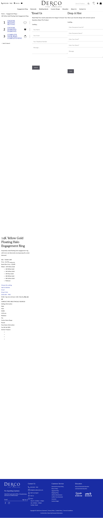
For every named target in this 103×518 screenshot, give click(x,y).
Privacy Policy (51, 510)
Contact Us (82, 9)
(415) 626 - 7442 (6, 294)
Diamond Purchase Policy (58, 486)
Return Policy (55, 489)
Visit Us (32, 496)
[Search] (88, 4)
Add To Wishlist (5, 287)
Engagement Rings (11, 14)
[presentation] (45, 60)
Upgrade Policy (55, 491)
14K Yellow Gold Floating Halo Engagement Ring (14, 16)
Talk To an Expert (34, 493)
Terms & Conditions (68, 510)
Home (3, 14)
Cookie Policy (59, 510)
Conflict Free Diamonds (57, 497)
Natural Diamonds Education (82, 486)
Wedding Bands (43, 9)
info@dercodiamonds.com (36, 490)
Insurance (54, 499)
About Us (74, 9)
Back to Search (6, 43)
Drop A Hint (4, 292)
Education (65, 9)
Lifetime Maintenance (57, 495)
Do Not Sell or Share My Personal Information (52, 513)
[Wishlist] (96, 3)
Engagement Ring (22, 9)
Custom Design (55, 9)
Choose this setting (6, 285)
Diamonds (33, 9)
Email (3, 290)
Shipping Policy (55, 493)
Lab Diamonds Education (81, 489)
